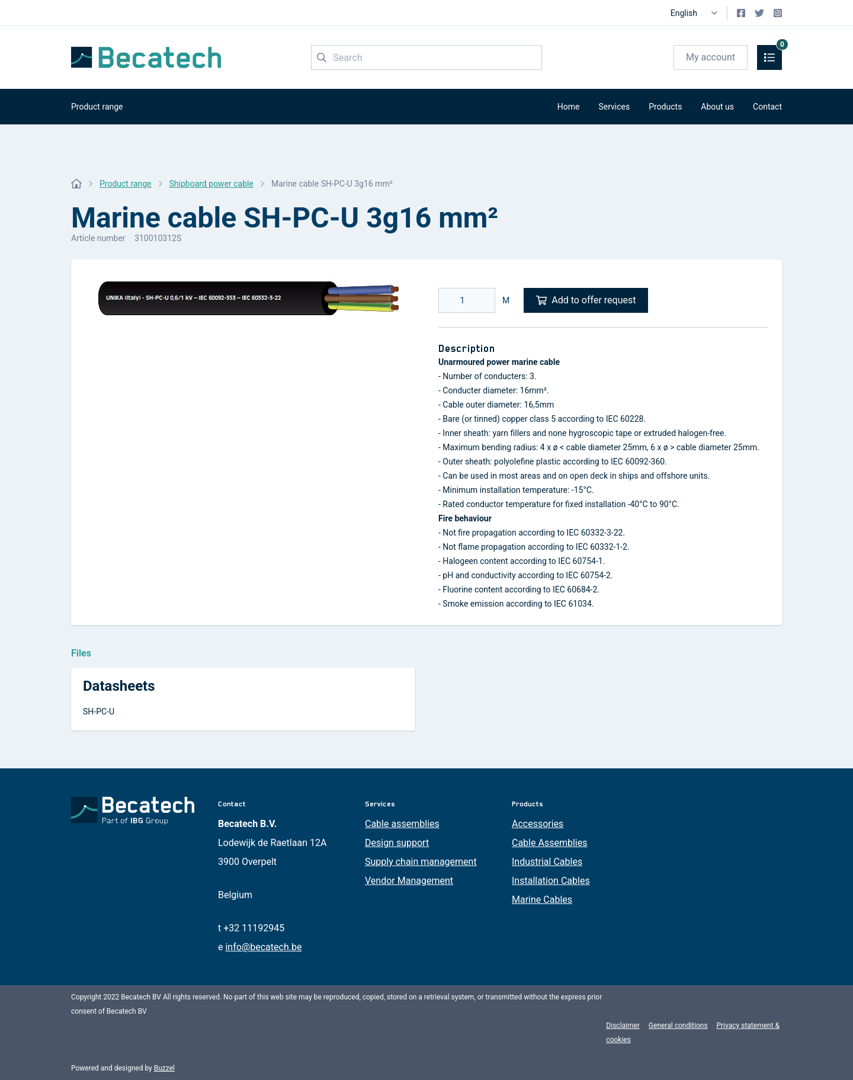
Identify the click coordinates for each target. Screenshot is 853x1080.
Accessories (537, 823)
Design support (397, 842)
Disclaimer (623, 1025)
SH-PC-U (98, 711)
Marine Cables (542, 899)
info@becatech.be (263, 947)
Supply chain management (421, 861)
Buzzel (164, 1068)
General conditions (678, 1025)
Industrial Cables (547, 861)
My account (710, 57)
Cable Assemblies (549, 842)
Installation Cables (551, 880)
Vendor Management (409, 880)
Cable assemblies (402, 823)
